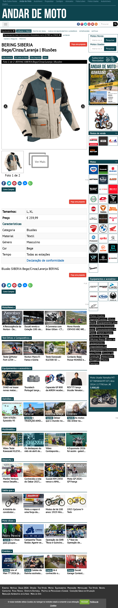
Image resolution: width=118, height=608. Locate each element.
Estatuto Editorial (32, 590)
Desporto (7, 459)
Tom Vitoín (42, 588)
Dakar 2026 (23, 588)
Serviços (94, 363)
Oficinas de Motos (99, 336)
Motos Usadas (97, 315)
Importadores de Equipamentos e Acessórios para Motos (103, 350)
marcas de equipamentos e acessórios (62, 31)
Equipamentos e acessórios (16, 368)
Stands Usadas (105, 332)
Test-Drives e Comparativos (16, 337)
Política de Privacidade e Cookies (54, 590)
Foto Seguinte (35, 57)
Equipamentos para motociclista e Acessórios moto (103, 326)
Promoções (71, 588)
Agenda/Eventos (98, 319)
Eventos (7, 551)
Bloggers (94, 359)
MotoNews (8, 307)
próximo (22, 38)
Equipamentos (60, 588)
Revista (102, 588)
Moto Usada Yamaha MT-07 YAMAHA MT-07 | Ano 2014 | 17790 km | (103, 391)
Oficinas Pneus (97, 339)
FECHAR (84, 602)
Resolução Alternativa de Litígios (15, 593)
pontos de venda (39, 31)
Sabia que (8, 490)
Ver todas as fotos (21, 57)
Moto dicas (8, 520)
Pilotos (104, 359)
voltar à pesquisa (10, 38)
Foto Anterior (7, 57)
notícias (95, 31)
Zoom (45, 57)
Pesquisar (110, 40)
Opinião (33, 588)
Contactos (6, 590)
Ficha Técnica (17, 590)
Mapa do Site (36, 593)
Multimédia (9, 429)
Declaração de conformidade (45, 260)
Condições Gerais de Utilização (82, 590)
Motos (51, 588)
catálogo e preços (24, 31)
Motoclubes (107, 356)
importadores (84, 31)
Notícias (13, 588)
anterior (66, 35)
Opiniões (7, 398)
